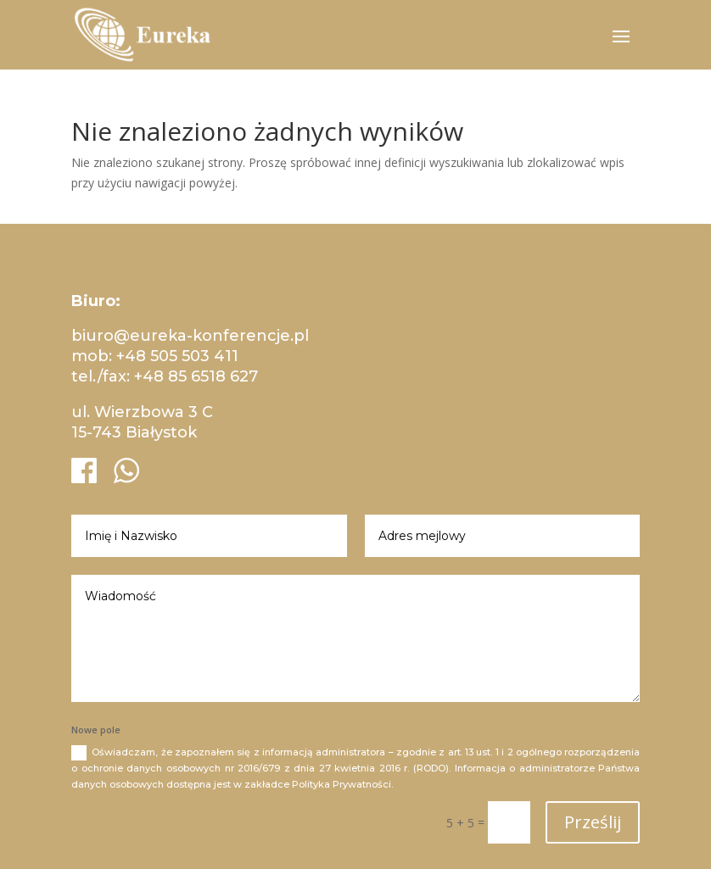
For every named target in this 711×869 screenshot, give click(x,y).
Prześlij (592, 822)
